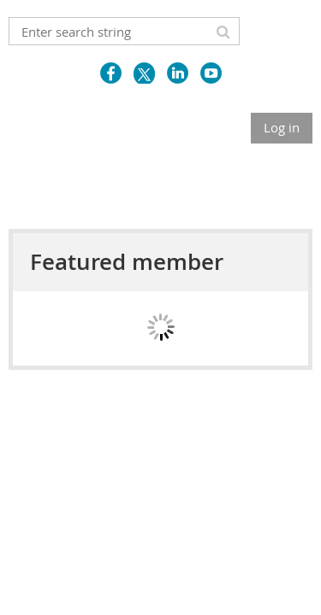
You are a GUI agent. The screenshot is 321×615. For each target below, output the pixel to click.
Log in (282, 127)
